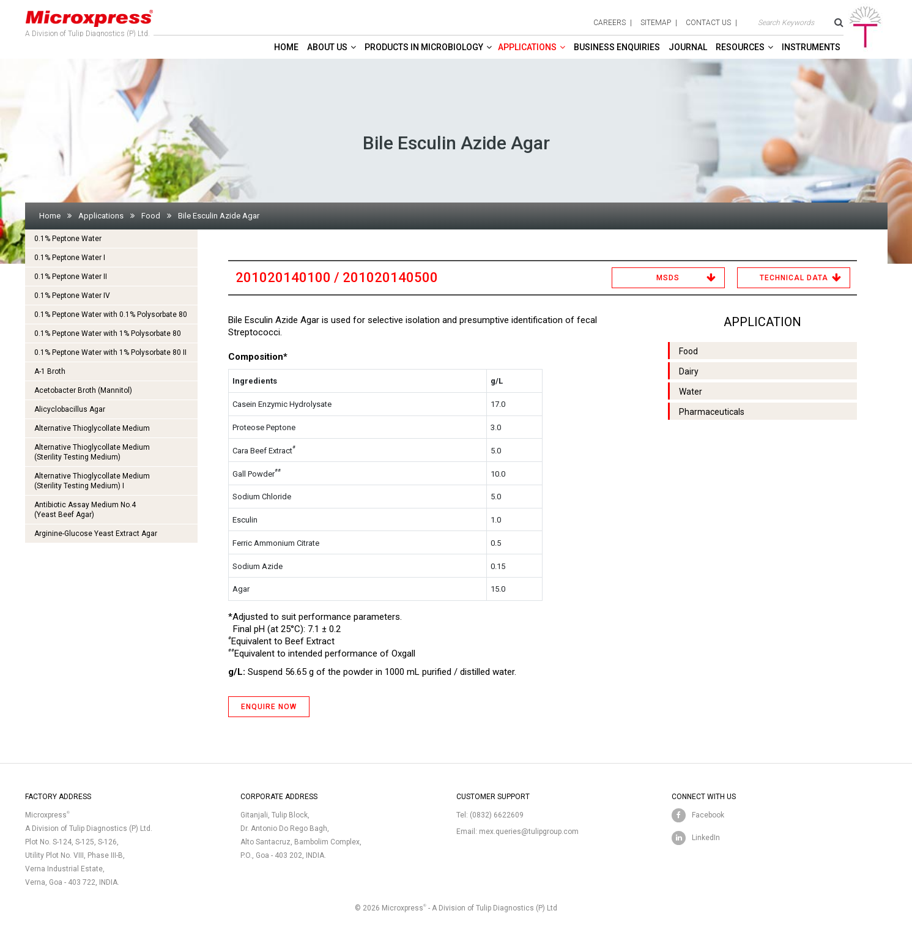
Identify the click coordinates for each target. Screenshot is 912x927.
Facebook (708, 815)
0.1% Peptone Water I (69, 257)
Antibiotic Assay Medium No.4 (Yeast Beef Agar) (85, 510)
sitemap (655, 22)
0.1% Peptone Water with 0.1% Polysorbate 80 (110, 314)
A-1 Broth (49, 371)
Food (150, 215)
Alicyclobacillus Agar (69, 409)
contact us (708, 22)
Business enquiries (617, 47)
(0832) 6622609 (497, 815)
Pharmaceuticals (711, 412)
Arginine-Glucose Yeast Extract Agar (95, 533)
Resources (740, 47)
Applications (527, 47)
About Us (327, 47)
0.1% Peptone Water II (70, 276)
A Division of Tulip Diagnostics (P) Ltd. (89, 21)
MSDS (668, 278)
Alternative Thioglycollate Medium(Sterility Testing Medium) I (92, 481)
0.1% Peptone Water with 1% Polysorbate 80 (107, 333)
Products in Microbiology (424, 47)
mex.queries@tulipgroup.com (529, 831)
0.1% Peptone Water (68, 238)
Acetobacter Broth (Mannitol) (83, 390)
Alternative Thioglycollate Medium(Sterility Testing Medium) (92, 452)
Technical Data (794, 278)
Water (690, 391)
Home (286, 47)
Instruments (811, 47)
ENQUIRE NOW (269, 706)
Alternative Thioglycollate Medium (92, 428)
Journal (688, 47)
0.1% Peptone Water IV (72, 295)
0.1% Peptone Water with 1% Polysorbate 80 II (110, 352)
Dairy (689, 371)
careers (609, 22)
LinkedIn (706, 837)
